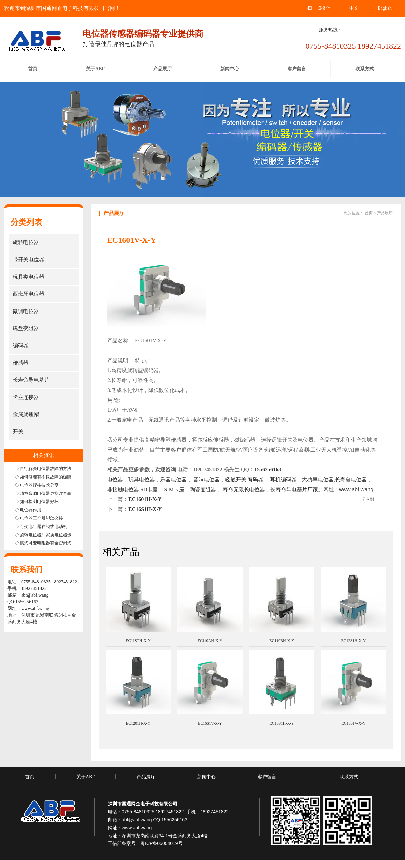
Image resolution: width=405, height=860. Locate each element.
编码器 (255, 479)
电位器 (115, 479)
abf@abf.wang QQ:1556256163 (154, 819)
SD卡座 (149, 489)
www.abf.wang (35, 608)
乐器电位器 (173, 479)
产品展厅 (385, 213)
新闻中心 (206, 776)
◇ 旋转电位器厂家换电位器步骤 (45, 534)
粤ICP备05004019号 (161, 843)
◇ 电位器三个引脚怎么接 (39, 518)
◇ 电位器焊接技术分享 (37, 485)
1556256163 (267, 469)
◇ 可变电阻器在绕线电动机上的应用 (49, 526)
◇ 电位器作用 (28, 509)
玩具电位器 (141, 479)
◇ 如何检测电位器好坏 (37, 501)
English (385, 8)
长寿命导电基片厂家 (294, 489)
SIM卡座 (173, 489)
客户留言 (267, 776)
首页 (369, 213)
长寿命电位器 (351, 479)
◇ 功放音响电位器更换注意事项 (45, 493)
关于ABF (85, 776)
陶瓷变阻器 (203, 489)
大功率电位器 (318, 479)
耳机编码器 (283, 479)
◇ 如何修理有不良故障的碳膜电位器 (49, 476)
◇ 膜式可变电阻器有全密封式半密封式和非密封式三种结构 (71, 542)
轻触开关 (235, 479)
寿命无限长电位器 (244, 489)
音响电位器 (206, 479)
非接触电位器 (123, 489)
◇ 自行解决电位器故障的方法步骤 (47, 468)
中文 (354, 8)
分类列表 (26, 222)
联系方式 (349, 776)
